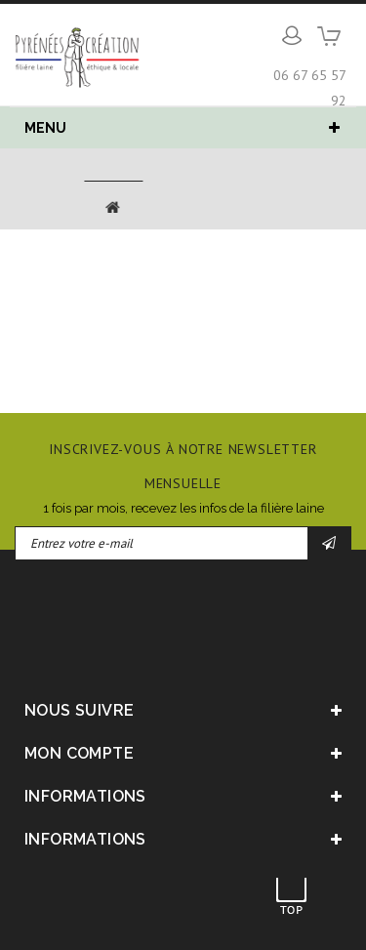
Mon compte (79, 753)
